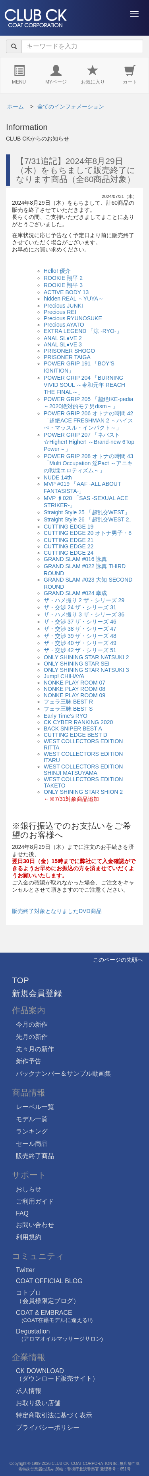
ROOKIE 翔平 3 (63, 285)
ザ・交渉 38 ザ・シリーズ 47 (80, 629)
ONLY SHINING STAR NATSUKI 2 (86, 657)
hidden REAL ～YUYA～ (74, 298)
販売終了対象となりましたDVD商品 (57, 911)
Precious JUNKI (63, 305)
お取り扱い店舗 (38, 1403)
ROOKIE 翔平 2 (63, 278)
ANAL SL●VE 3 (63, 344)
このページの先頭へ (118, 960)
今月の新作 (32, 1024)
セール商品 (32, 1143)
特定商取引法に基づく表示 (54, 1415)
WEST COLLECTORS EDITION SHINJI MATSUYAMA (83, 769)
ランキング (32, 1131)
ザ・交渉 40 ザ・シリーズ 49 (80, 643)
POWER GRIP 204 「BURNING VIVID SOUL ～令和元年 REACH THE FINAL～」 (84, 385)
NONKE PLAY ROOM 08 (74, 689)
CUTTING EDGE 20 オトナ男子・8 (88, 533)
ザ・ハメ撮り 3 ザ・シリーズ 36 (84, 614)
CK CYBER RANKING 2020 (78, 722)
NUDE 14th (58, 477)
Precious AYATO (64, 324)
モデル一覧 (32, 1119)
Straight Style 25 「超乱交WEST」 (87, 512)
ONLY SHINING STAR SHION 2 (83, 792)
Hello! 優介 (57, 271)
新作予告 (28, 1061)
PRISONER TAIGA (67, 357)
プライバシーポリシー (47, 1427)
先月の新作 (32, 1036)
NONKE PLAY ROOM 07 (74, 682)
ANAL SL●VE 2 (63, 338)
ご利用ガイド (35, 1201)
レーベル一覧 (35, 1106)
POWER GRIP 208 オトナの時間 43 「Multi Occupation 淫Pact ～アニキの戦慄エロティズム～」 (88, 463)
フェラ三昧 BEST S (68, 709)
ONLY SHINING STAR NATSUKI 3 (86, 670)
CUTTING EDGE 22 (68, 546)
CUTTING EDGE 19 (68, 526)
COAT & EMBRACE (54, 1316)
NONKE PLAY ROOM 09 (74, 695)
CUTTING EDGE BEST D (75, 735)
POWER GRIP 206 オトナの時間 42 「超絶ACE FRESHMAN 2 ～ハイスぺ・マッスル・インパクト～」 (88, 420)
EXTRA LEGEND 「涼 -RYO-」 (83, 331)
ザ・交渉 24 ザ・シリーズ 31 (80, 607)
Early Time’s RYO (65, 716)
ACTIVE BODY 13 (66, 292)
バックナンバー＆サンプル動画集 (63, 1073)
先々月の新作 (35, 1049)
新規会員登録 (37, 993)
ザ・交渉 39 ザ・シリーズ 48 (80, 636)
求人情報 (28, 1390)
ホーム (15, 106)
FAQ (22, 1213)
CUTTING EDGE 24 (68, 553)
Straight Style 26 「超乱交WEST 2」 (89, 519)
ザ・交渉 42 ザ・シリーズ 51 (80, 650)
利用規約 (28, 1237)
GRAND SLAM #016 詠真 (75, 559)
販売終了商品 (35, 1156)
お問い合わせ (35, 1224)
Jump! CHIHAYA (64, 676)
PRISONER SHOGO (69, 351)
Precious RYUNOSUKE (73, 318)
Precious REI (60, 312)
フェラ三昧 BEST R (68, 701)
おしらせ (28, 1189)
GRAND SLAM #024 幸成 (75, 593)
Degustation (59, 1335)
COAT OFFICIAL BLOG (49, 1281)
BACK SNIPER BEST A (73, 728)
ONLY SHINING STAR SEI (77, 663)
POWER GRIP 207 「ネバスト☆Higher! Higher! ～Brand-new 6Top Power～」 (89, 442)
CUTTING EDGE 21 (68, 540)
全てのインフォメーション (70, 106)
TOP (20, 980)
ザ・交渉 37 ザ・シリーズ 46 (80, 621)
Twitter (25, 1270)
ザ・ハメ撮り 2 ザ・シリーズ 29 (84, 600)
